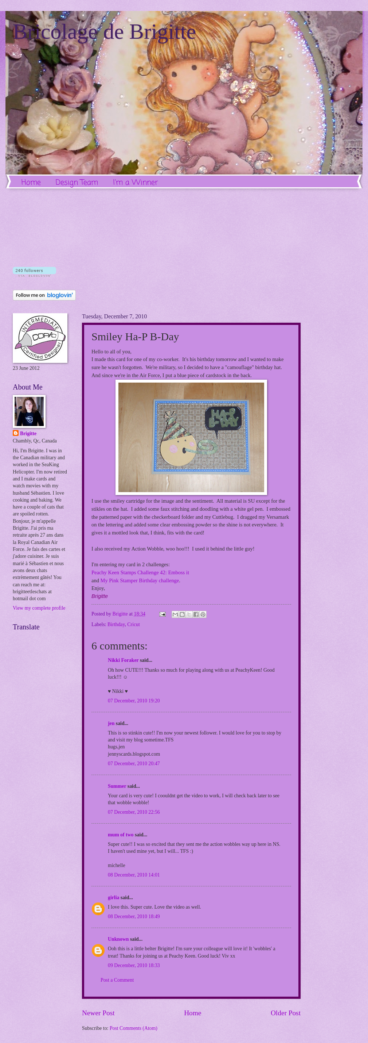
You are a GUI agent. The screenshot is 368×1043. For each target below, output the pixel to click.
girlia (113, 897)
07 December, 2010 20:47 (134, 763)
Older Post (286, 1013)
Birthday (116, 624)
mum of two (121, 834)
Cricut (133, 624)
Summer (117, 786)
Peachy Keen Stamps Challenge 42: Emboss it (140, 572)
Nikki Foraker (123, 660)
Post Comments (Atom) (133, 1028)
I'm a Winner (135, 182)
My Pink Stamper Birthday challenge (140, 580)
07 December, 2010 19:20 (134, 700)
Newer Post (98, 1013)
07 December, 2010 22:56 (134, 812)
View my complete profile (39, 608)
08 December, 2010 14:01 (134, 875)
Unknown (118, 939)
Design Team (77, 182)
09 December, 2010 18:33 (134, 965)
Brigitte (28, 433)
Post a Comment (117, 980)
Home (31, 182)
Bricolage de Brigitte (104, 31)
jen (111, 723)
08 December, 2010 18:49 (134, 916)
